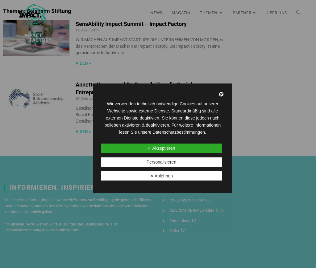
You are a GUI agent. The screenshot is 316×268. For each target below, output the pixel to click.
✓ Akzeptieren (161, 148)
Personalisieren (162, 162)
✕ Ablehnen (161, 175)
